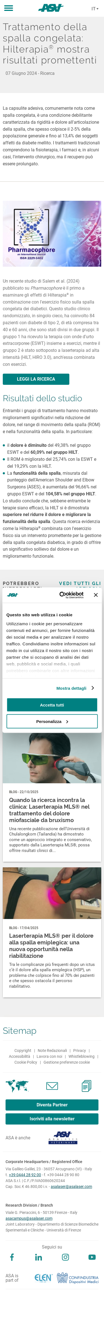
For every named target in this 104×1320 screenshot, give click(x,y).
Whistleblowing (82, 1056)
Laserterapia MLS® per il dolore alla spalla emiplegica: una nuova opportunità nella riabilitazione (51, 945)
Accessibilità (19, 1056)
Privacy (79, 1050)
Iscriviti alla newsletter (52, 1118)
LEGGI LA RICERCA (36, 379)
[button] (8, 8)
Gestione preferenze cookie (67, 1062)
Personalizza (52, 721)
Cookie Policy (25, 1062)
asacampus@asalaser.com (29, 1218)
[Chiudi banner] (96, 595)
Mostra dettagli (71, 688)
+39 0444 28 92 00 (25, 1175)
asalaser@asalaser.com (71, 1186)
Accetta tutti (52, 705)
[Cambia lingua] (94, 9)
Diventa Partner (52, 1104)
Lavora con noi (49, 1056)
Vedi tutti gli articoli (80, 586)
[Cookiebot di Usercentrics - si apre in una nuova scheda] (61, 595)
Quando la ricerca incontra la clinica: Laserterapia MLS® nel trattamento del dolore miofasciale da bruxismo (49, 810)
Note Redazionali (52, 1050)
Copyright (22, 1050)
